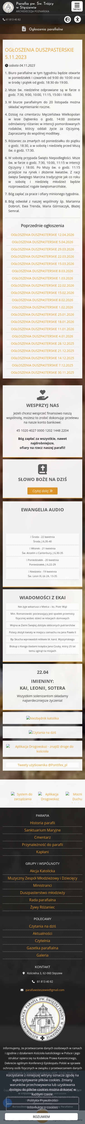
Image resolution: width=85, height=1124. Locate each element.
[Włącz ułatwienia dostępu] (79, 19)
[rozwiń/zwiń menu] (77, 6)
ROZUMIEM (41, 1116)
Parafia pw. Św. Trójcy (28, 7)
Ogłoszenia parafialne (46, 29)
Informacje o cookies (42, 1107)
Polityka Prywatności (42, 1100)
